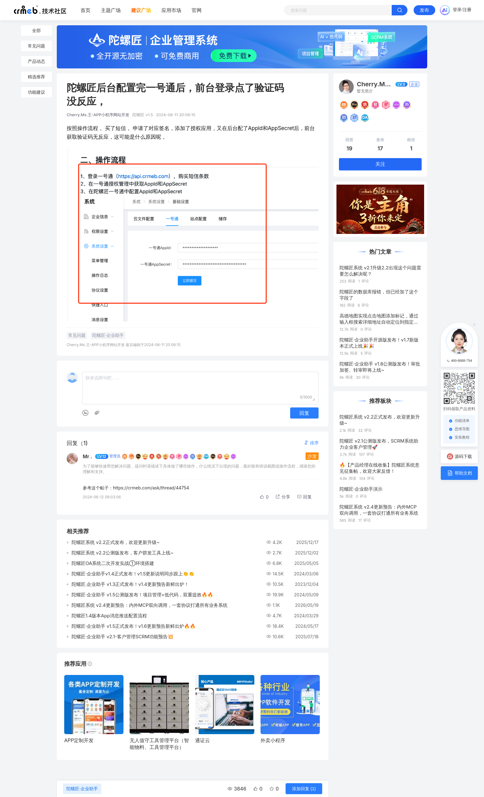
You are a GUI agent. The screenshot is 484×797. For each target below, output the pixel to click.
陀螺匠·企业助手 (82, 788)
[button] (311, 442)
